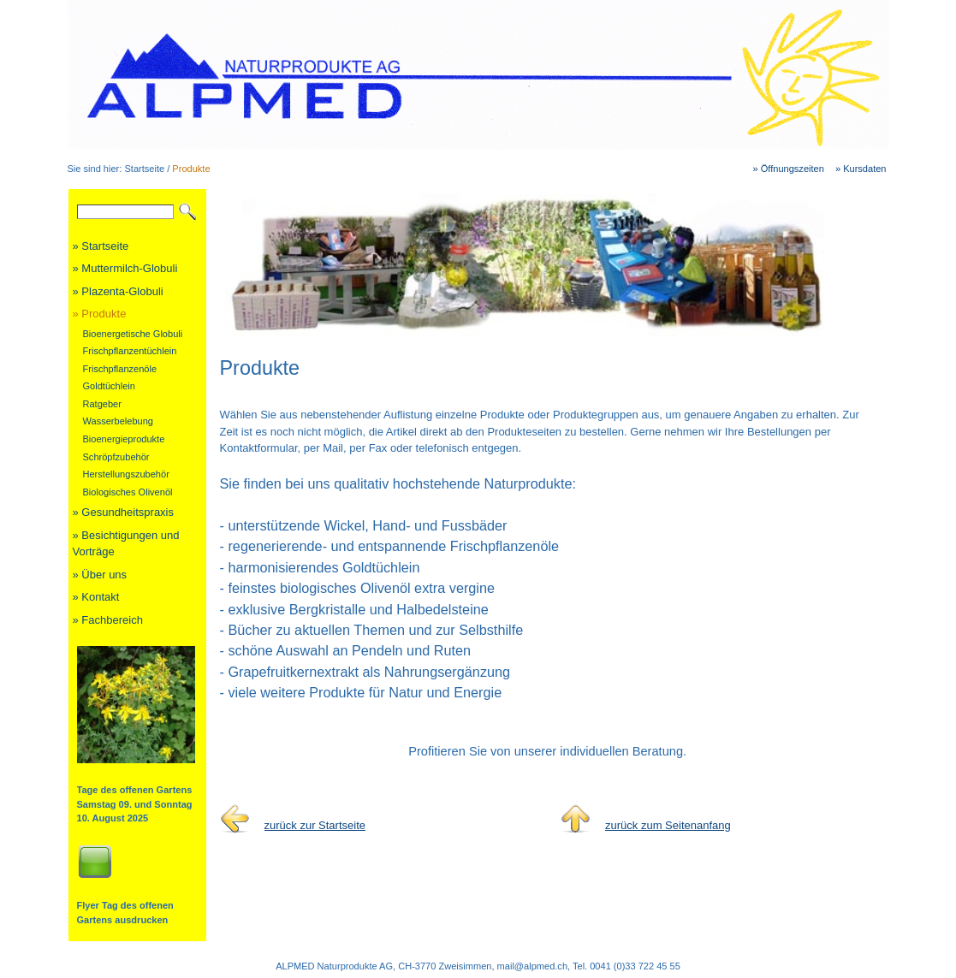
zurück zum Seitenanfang (668, 825)
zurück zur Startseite (315, 825)
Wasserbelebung (118, 421)
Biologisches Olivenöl (128, 492)
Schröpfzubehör (116, 457)
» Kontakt (96, 596)
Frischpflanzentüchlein (130, 351)
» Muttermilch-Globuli (125, 268)
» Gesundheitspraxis (124, 512)
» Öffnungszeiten (788, 168)
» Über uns (100, 574)
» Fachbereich (108, 619)
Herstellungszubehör (126, 474)
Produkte (191, 168)
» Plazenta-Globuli (118, 291)
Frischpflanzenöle (120, 369)
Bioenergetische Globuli (133, 334)
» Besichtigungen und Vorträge (126, 544)
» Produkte (100, 313)
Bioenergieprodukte (124, 439)
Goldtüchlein (109, 386)
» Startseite (101, 246)
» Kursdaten (861, 168)
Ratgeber (102, 404)
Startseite (144, 168)
